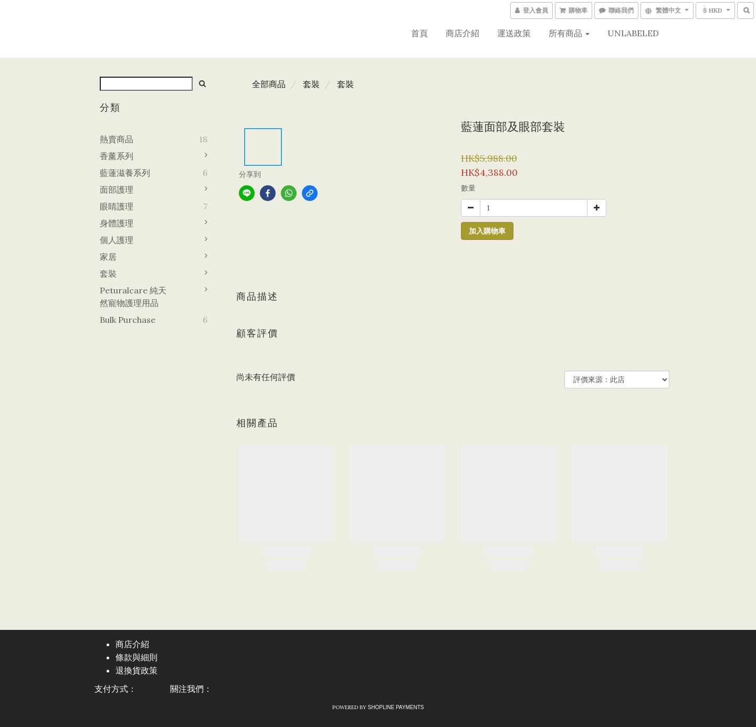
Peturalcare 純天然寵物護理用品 (133, 296)
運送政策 (514, 33)
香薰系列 (116, 156)
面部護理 (116, 189)
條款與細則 (137, 657)
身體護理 (116, 223)
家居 (108, 256)
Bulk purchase (127, 319)
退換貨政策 (137, 670)
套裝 (108, 273)
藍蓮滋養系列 (125, 172)
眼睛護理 (116, 206)
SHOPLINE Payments (396, 707)
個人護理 (116, 240)
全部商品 (269, 84)
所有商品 (569, 33)
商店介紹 (462, 33)
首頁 (419, 33)
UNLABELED (633, 33)
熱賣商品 (116, 139)
